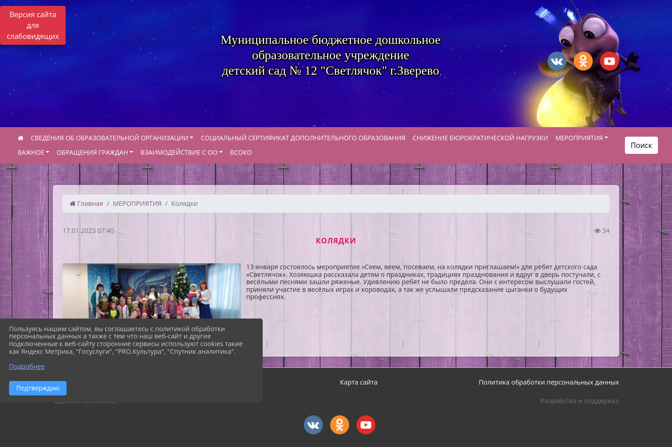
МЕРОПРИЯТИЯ (579, 137)
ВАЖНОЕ (31, 152)
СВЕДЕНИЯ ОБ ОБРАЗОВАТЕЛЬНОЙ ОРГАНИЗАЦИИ (109, 137)
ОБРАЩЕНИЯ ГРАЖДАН (92, 152)
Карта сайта (359, 382)
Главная (86, 203)
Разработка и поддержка (580, 400)
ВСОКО (241, 152)
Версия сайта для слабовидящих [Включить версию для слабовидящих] (33, 25)
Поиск (641, 145)
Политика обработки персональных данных (549, 382)
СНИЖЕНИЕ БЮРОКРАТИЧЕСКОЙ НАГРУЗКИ (480, 137)
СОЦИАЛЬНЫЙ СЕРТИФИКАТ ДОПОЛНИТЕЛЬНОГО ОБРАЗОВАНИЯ (303, 137)
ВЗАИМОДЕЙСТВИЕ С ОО (178, 152)
